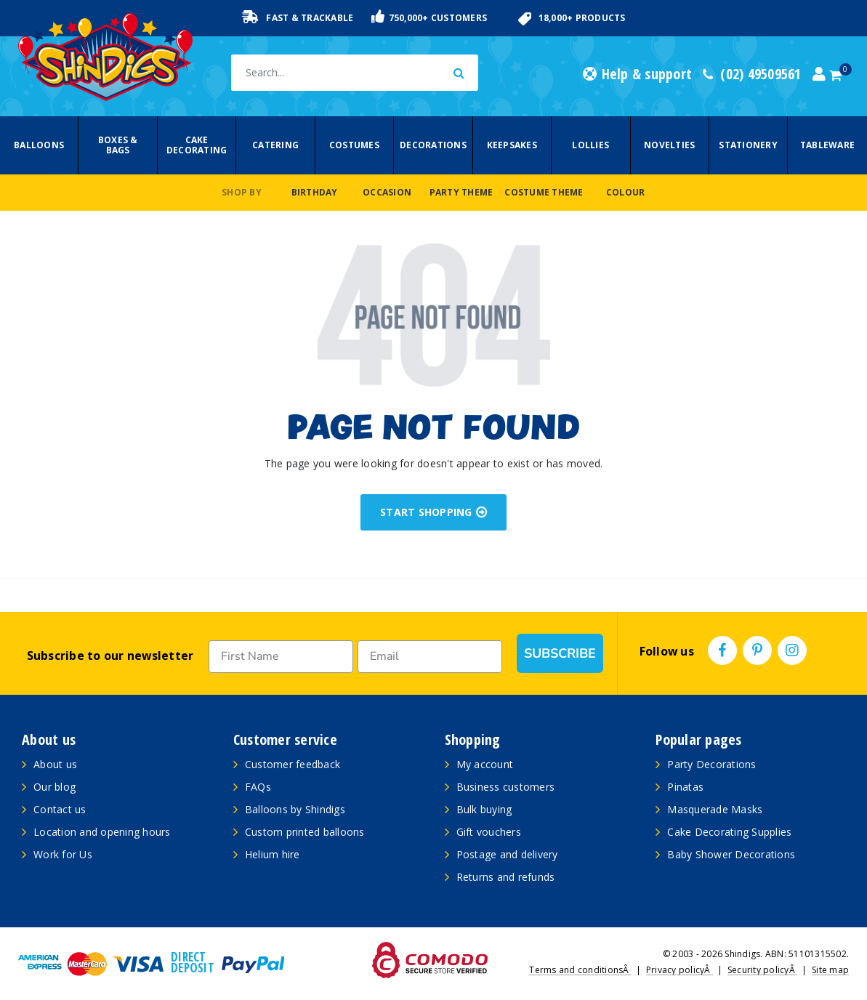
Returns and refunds (505, 877)
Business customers (505, 787)
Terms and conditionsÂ (580, 970)
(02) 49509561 (752, 74)
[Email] (430, 656)
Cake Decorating (196, 145)
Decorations (433, 145)
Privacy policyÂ (679, 970)
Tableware (827, 145)
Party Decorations (711, 764)
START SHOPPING (433, 512)
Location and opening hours (102, 832)
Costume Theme (543, 192)
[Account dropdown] (819, 74)
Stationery (748, 145)
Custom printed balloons (305, 832)
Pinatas (685, 787)
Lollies (590, 145)
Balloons (39, 145)
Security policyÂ (762, 970)
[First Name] (281, 656)
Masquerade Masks (714, 809)
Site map (830, 970)
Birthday (314, 192)
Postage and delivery (507, 854)
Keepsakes (512, 145)
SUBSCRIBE (560, 653)
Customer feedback (292, 764)
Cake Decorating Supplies (729, 832)
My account (485, 764)
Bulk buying (484, 809)
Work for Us (62, 854)
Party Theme (461, 192)
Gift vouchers (488, 832)
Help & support (637, 74)
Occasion (387, 192)
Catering (275, 145)
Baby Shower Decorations (731, 854)
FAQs (258, 787)
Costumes (354, 145)
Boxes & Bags (118, 145)
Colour (625, 192)
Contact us (59, 809)
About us (55, 764)
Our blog (54, 787)
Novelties (669, 145)
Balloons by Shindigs (295, 809)
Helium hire (272, 854)
